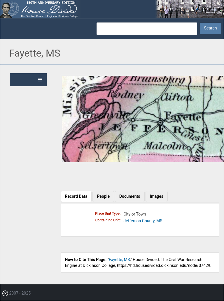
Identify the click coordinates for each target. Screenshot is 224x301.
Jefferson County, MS (143, 220)
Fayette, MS (119, 259)
